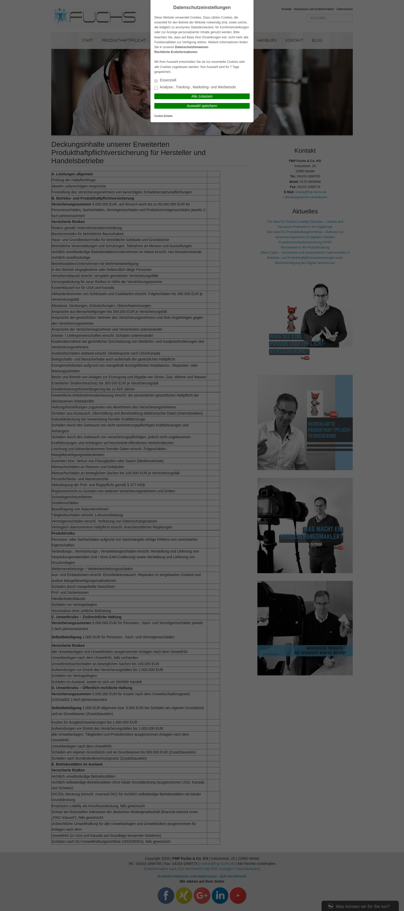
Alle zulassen (202, 96)
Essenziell (165, 80)
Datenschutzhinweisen (191, 47)
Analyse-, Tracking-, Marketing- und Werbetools (195, 87)
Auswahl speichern (202, 106)
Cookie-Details (163, 116)
